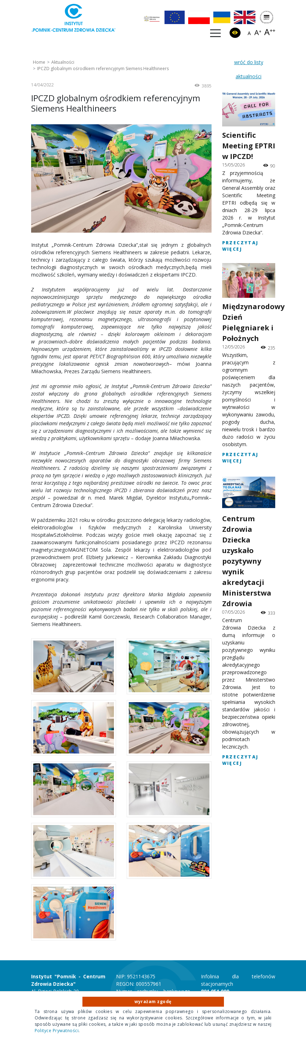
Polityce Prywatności (57, 1031)
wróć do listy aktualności (248, 69)
